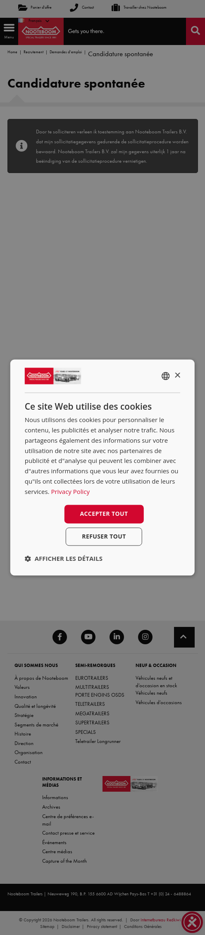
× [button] (177, 376)
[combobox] (166, 376)
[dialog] (102, 467)
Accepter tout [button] (104, 514)
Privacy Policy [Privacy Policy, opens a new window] (70, 491)
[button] (63, 558)
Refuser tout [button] (104, 537)
